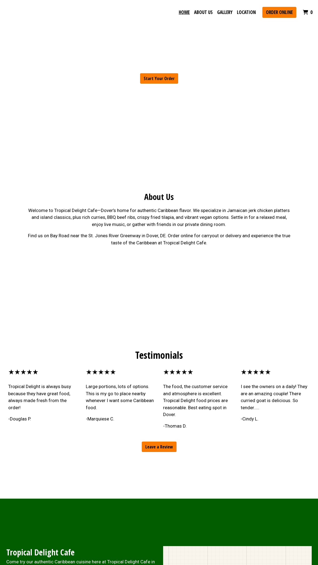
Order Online (279, 12)
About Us (203, 12)
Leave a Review (159, 447)
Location (246, 12)
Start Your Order (159, 78)
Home (184, 12)
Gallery (224, 12)
